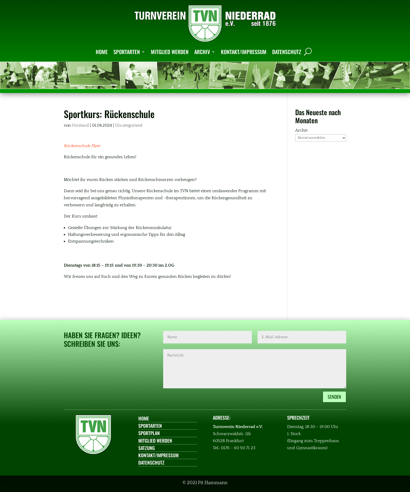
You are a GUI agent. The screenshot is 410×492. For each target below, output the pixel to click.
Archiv (301, 130)
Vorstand (80, 125)
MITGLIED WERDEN (170, 52)
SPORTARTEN (126, 52)
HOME (102, 52)
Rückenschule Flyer (82, 145)
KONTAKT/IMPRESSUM (243, 52)
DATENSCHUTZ (286, 52)
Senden (334, 396)
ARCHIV (202, 52)
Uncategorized (129, 125)
